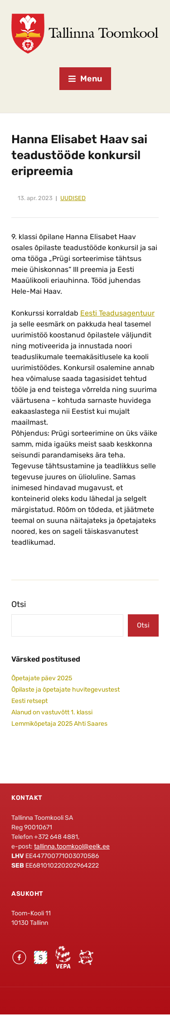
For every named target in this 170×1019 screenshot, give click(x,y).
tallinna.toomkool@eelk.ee (72, 846)
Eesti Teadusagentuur (117, 313)
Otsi (18, 604)
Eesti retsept (29, 701)
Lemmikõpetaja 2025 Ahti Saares (59, 724)
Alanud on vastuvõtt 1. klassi (51, 712)
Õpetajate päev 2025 (41, 678)
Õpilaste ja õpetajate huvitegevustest (65, 689)
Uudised (73, 198)
